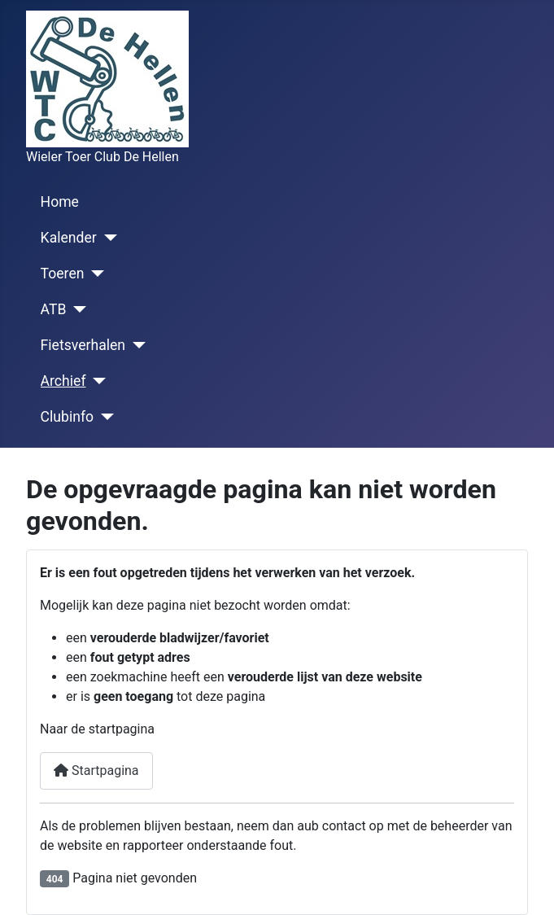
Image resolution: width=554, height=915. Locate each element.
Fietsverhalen (83, 345)
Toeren (63, 273)
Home (60, 202)
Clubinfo (67, 417)
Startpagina (96, 770)
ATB (54, 309)
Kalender (69, 238)
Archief (63, 381)
